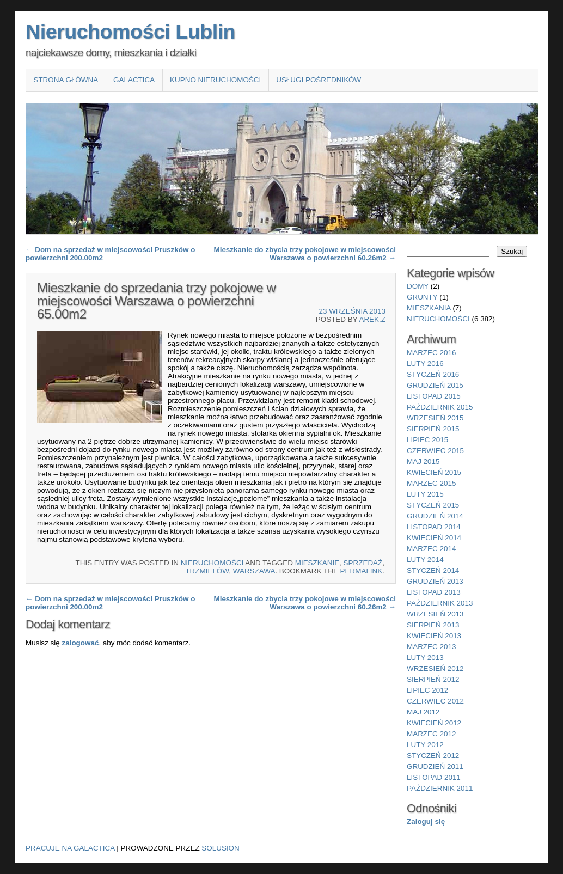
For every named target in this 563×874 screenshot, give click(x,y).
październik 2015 (440, 407)
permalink (361, 571)
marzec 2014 (431, 549)
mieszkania (429, 308)
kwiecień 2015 (434, 472)
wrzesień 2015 (435, 418)
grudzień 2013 (435, 581)
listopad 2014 (434, 527)
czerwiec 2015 (435, 451)
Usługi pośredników (318, 80)
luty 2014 (425, 559)
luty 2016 (425, 363)
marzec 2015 (431, 483)
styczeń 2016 (433, 374)
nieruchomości (212, 563)
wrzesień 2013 (435, 614)
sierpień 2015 (433, 429)
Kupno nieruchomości (215, 80)
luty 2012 (425, 745)
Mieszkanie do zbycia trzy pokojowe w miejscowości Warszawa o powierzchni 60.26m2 (304, 254)
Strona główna (65, 80)
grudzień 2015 (435, 385)
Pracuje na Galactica (70, 848)
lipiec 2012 (427, 690)
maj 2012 (423, 712)
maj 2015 (423, 461)
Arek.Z (372, 319)
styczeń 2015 (433, 505)
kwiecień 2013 (434, 636)
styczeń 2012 (433, 755)
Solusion (220, 848)
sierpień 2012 (433, 679)
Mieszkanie (317, 563)
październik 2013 (440, 603)
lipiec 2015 (427, 440)
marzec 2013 (431, 647)
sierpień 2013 (433, 625)
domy (418, 286)
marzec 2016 (431, 353)
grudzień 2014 (435, 516)
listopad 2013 (434, 592)
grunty (422, 297)
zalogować (80, 643)
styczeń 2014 (433, 570)
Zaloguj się (426, 821)
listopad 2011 (434, 777)
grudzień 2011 (435, 766)
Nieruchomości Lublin (130, 31)
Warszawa (254, 571)
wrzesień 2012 (435, 668)
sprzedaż (363, 563)
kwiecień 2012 (434, 723)
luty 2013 (425, 657)
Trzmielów (207, 571)
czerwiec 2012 (435, 701)
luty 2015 (425, 494)
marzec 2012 (431, 734)
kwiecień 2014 (434, 538)
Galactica (134, 80)
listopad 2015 (434, 396)
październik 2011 (440, 788)
